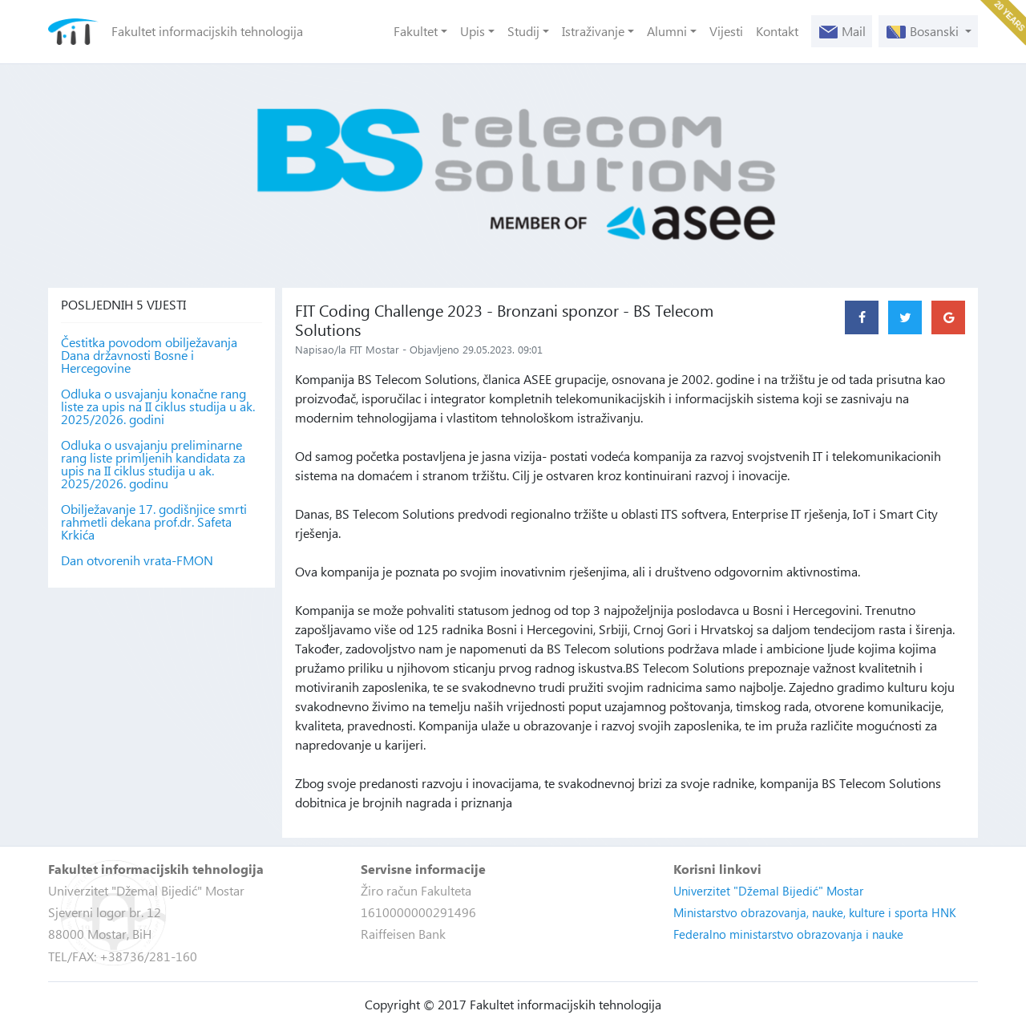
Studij (523, 30)
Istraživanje (593, 30)
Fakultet (416, 30)
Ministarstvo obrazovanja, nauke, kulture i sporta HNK (814, 912)
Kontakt (777, 30)
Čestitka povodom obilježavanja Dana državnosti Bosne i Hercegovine (149, 355)
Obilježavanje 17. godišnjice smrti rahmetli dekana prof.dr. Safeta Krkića (154, 522)
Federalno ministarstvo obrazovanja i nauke (788, 934)
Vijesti (726, 30)
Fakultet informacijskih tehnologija (207, 30)
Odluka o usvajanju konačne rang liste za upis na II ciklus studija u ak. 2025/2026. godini (158, 406)
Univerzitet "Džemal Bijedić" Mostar (768, 891)
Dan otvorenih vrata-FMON (137, 560)
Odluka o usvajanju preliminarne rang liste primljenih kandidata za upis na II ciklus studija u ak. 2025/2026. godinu (153, 464)
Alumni (667, 30)
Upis (472, 30)
